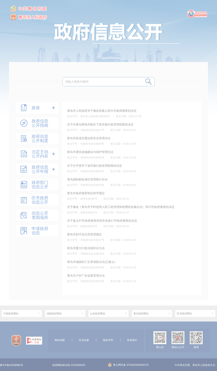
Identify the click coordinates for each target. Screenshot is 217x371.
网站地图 (60, 340)
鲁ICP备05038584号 (11, 365)
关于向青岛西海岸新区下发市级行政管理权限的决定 (100, 124)
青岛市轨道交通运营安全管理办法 (88, 138)
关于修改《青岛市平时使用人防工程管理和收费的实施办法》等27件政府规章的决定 (121, 206)
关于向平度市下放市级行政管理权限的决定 (94, 165)
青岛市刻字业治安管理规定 (84, 234)
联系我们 (132, 340)
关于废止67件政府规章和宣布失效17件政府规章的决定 (102, 220)
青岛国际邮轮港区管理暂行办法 (87, 179)
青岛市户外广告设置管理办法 (86, 275)
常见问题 (84, 340)
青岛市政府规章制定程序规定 (86, 193)
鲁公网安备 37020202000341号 (128, 364)
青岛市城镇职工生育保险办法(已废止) (91, 261)
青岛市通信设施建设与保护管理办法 (90, 151)
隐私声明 (108, 340)
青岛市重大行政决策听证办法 (86, 248)
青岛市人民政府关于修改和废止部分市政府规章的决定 (102, 110)
